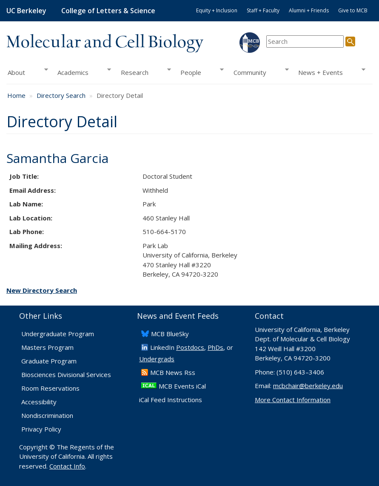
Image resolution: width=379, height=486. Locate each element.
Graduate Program (49, 361)
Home (16, 95)
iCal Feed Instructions (170, 399)
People (200, 72)
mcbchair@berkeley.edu (308, 385)
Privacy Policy (41, 429)
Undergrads (156, 358)
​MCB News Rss (172, 372)
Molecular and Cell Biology (104, 42)
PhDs (215, 347)
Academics (82, 72)
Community (259, 72)
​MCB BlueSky (170, 333)
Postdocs (190, 347)
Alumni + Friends (309, 10)
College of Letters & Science (108, 10)
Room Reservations (50, 388)
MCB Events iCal (182, 386)
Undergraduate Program (57, 333)
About (27, 72)
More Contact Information (293, 399)
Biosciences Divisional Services (66, 374)
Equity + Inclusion (216, 10)
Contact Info (67, 466)
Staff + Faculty (263, 10)
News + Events (329, 72)
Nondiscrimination (47, 415)
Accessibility (39, 401)
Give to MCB (353, 10)
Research (143, 72)
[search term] (305, 41)
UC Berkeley (26, 10)
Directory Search (61, 95)
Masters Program (47, 347)
